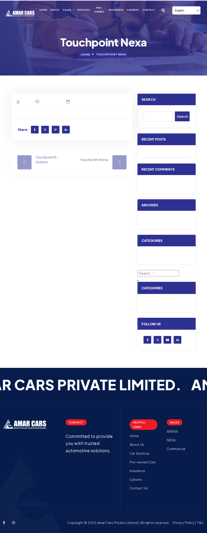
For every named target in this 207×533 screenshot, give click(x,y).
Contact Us (139, 488)
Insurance (116, 9)
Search (149, 99)
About (55, 9)
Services (83, 9)
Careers (133, 9)
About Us (137, 444)
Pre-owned (99, 9)
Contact (148, 9)
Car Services (140, 453)
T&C (200, 522)
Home (43, 9)
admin (27, 102)
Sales (67, 9)
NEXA (171, 440)
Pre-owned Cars (143, 462)
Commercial (176, 449)
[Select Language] (186, 10)
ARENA (172, 431)
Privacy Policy (183, 522)
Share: (23, 129)
